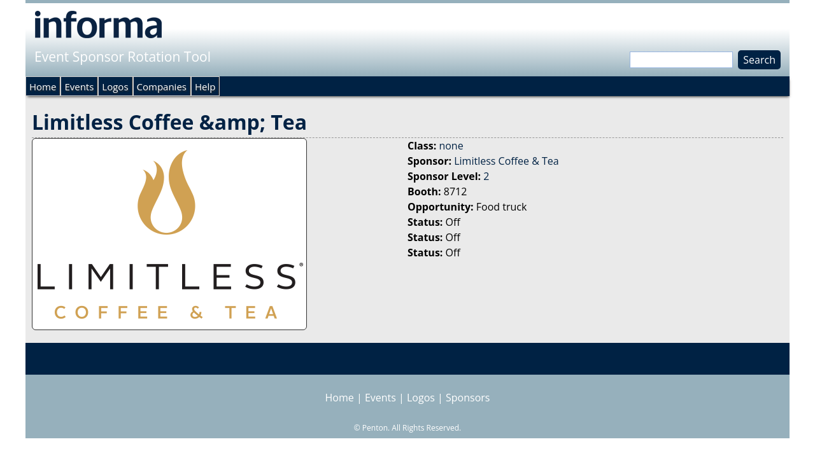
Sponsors (468, 398)
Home (42, 86)
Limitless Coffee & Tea (506, 161)
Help (205, 86)
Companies (162, 86)
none (451, 146)
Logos (115, 86)
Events (79, 86)
